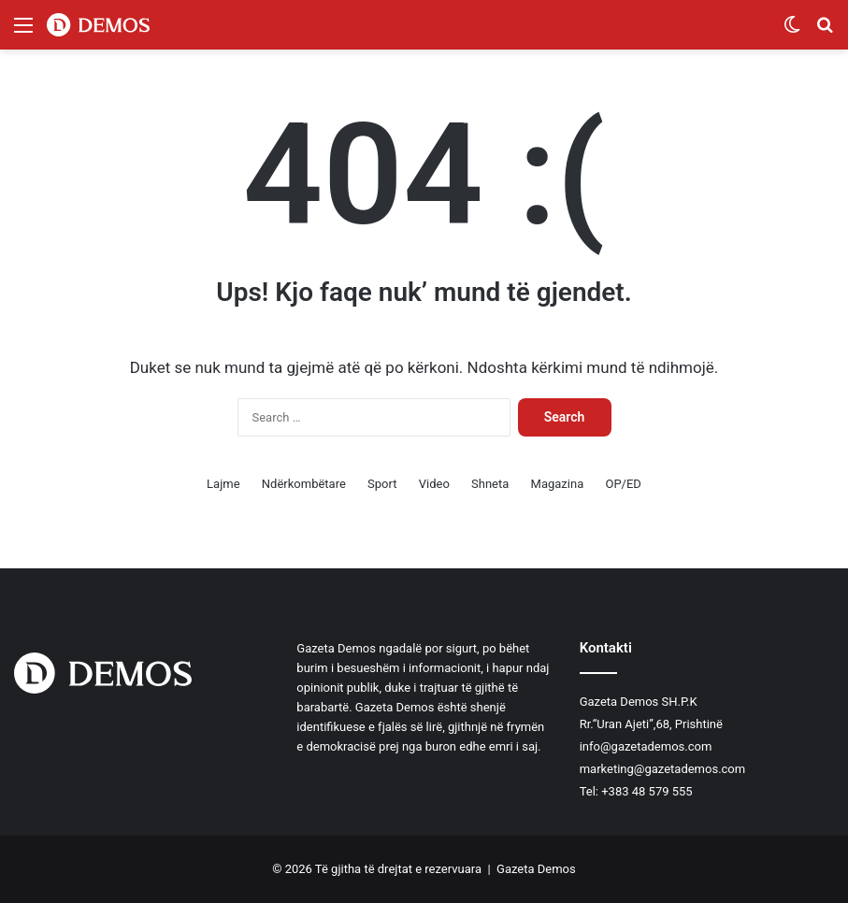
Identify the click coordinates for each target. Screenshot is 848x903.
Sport (381, 484)
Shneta (490, 484)
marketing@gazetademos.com (663, 769)
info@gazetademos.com (646, 746)
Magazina (557, 484)
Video (434, 484)
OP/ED (622, 484)
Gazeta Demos (536, 869)
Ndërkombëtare (304, 484)
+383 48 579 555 (646, 791)
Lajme (223, 484)
